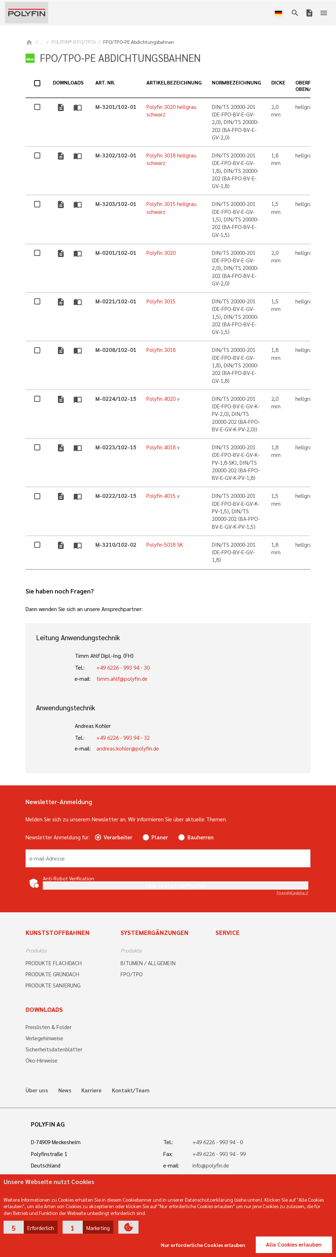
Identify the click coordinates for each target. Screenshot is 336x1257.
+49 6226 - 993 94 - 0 (217, 1142)
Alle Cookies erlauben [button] (294, 1244)
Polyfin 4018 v (163, 447)
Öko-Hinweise (42, 1060)
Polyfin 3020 (161, 252)
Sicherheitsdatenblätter (54, 1049)
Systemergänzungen (155, 932)
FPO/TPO (132, 974)
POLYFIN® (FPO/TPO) (73, 42)
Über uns (37, 1090)
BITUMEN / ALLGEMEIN (148, 963)
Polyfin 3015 (161, 301)
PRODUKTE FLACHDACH (54, 963)
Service (227, 932)
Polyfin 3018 (161, 349)
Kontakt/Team (131, 1090)
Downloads (44, 1009)
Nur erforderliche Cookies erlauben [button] (203, 1245)
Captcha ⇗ (292, 892)
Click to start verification (175, 885)
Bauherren (200, 837)
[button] (31, 1227)
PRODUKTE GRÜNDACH (52, 974)
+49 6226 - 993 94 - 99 (219, 1153)
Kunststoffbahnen (58, 932)
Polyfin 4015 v (163, 495)
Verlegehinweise (44, 1038)
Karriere (91, 1090)
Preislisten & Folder (49, 1027)
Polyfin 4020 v (163, 398)
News (64, 1090)
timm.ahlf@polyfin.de (121, 678)
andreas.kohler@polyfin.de (127, 748)
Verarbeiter (118, 837)
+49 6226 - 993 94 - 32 (123, 737)
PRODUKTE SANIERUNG (53, 985)
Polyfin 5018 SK (164, 544)
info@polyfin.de (210, 1165)
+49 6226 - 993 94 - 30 (123, 667)
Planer (159, 837)
